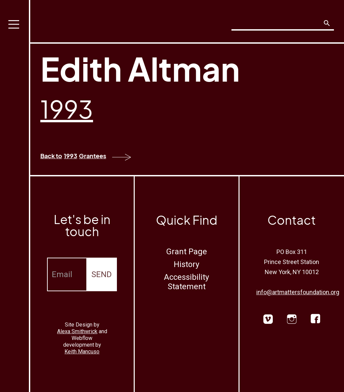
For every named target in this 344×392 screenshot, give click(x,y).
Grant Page (186, 251)
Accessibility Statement (186, 281)
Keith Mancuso (81, 351)
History (186, 264)
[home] (79, 19)
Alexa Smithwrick (77, 331)
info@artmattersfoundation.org (297, 292)
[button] (15, 196)
